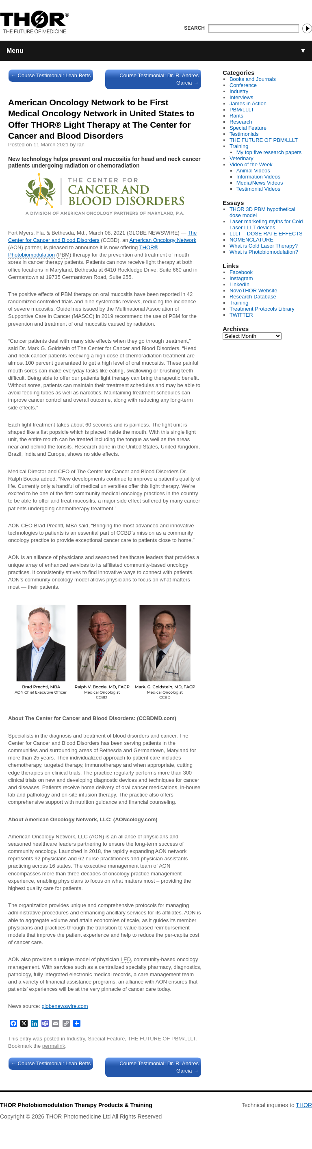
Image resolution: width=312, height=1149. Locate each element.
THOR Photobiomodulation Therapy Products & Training (76, 1105)
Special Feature (106, 1039)
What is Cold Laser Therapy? (264, 246)
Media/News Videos (259, 183)
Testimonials (244, 134)
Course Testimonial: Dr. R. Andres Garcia (159, 79)
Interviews (242, 97)
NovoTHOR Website (253, 290)
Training (239, 146)
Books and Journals (253, 79)
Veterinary (242, 158)
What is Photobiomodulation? (264, 252)
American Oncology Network (162, 240)
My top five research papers (268, 152)
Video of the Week (251, 164)
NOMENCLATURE (251, 240)
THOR (304, 1105)
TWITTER (241, 315)
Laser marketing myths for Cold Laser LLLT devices (266, 224)
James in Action (248, 103)
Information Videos (258, 177)
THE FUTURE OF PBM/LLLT (161, 1039)
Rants (236, 116)
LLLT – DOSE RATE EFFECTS (266, 234)
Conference (243, 85)
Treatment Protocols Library (262, 309)
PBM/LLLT (242, 110)
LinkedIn (239, 284)
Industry (76, 1039)
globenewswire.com (64, 1006)
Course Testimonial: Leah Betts (51, 75)
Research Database (253, 297)
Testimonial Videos (258, 189)
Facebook (241, 272)
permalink (53, 1046)
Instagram (241, 278)
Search (194, 28)
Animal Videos (253, 171)
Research (241, 122)
